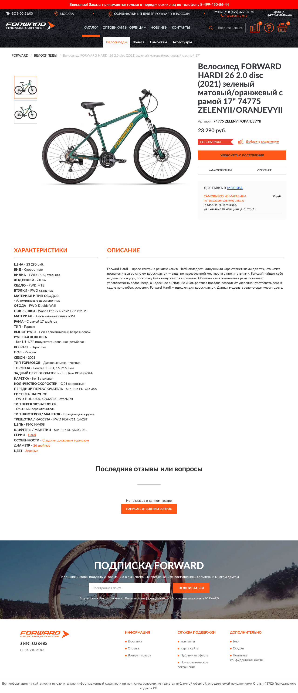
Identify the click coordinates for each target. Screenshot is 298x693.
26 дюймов (41, 445)
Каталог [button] (91, 27)
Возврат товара (139, 655)
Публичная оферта (194, 655)
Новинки (159, 27)
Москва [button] (235, 188)
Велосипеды (116, 42)
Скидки (238, 648)
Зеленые (31, 451)
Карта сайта (189, 648)
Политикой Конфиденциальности (147, 598)
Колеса (138, 42)
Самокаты (158, 42)
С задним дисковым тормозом (65, 440)
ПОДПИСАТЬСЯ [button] (191, 588)
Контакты (181, 27)
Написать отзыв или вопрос (149, 509)
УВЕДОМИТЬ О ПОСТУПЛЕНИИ (242, 155)
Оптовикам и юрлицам (124, 27)
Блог (236, 641)
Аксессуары (182, 42)
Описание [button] (264, 170)
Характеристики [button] (220, 170)
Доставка (135, 641)
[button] (234, 15)
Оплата (133, 648)
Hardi (32, 435)
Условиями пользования (188, 598)
